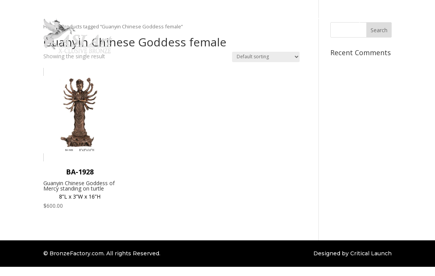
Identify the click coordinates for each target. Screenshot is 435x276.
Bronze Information (289, 19)
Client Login (392, 19)
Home (156, 19)
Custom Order (236, 19)
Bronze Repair (350, 19)
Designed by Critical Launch (352, 253)
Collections (187, 19)
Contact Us (393, 48)
